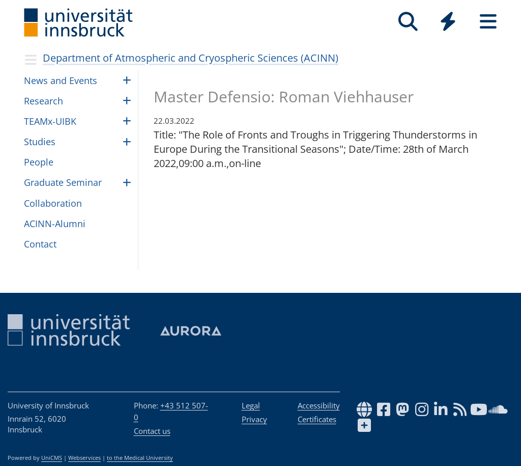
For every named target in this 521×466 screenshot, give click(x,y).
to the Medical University (140, 457)
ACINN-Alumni (54, 223)
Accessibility (319, 405)
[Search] (408, 22)
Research (43, 101)
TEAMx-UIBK (50, 121)
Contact (40, 244)
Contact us (152, 431)
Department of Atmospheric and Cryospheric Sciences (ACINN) (190, 58)
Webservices (84, 457)
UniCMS (51, 457)
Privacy (254, 419)
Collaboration (53, 203)
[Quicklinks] (448, 22)
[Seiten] (488, 22)
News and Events (60, 80)
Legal (251, 405)
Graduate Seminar (63, 182)
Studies (39, 141)
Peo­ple (38, 162)
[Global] (448, 22)
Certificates (317, 419)
